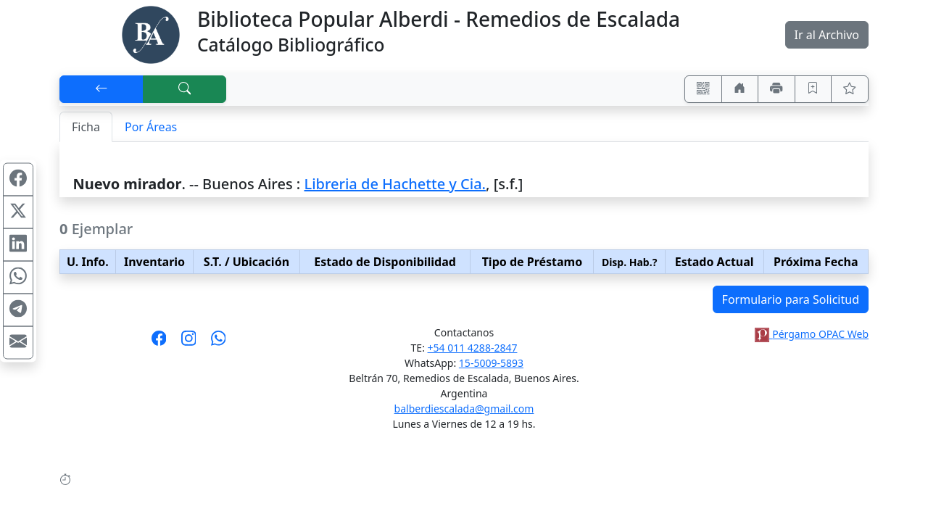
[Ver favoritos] (850, 89)
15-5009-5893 (491, 363)
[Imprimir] (776, 89)
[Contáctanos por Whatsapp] (218, 343)
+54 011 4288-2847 (473, 348)
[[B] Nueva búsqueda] (185, 89)
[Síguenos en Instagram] (188, 343)
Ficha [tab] (86, 127)
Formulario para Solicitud (790, 299)
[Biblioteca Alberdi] (151, 33)
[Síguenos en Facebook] (159, 343)
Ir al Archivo (827, 35)
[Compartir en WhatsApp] (18, 277)
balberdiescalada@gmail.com (464, 408)
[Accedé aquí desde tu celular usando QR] (703, 89)
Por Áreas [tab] (151, 127)
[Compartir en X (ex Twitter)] (18, 212)
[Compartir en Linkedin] (18, 245)
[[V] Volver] (101, 89)
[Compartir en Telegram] (18, 310)
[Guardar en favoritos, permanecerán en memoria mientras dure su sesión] (813, 89)
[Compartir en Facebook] (18, 179)
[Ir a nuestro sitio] (740, 89)
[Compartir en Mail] (18, 343)
